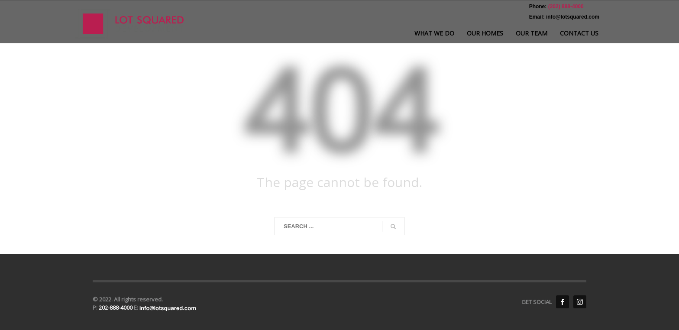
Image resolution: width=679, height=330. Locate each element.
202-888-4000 (116, 307)
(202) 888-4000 (564, 6)
